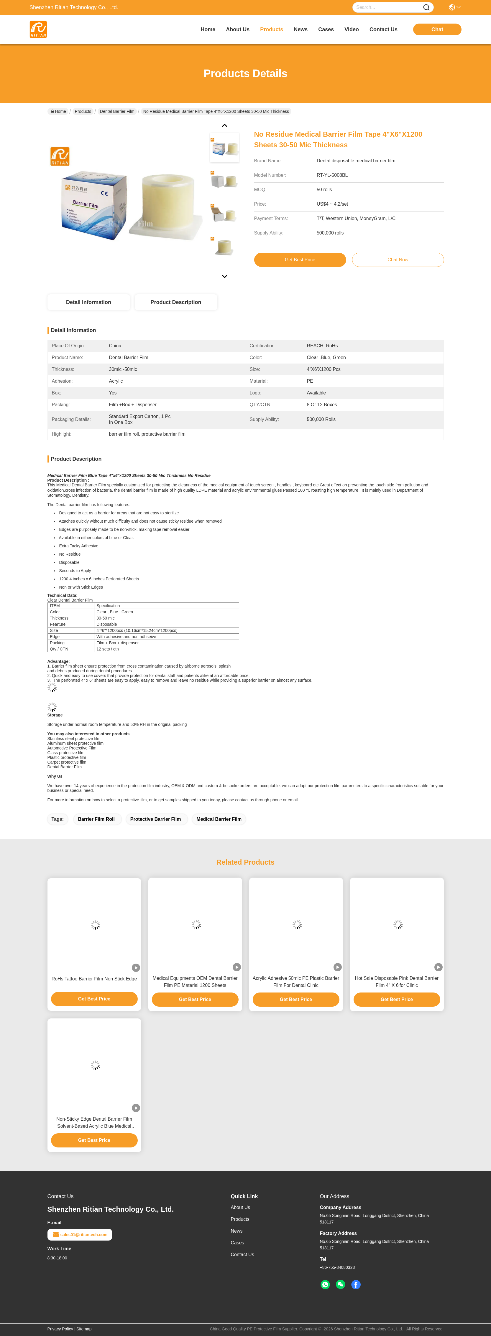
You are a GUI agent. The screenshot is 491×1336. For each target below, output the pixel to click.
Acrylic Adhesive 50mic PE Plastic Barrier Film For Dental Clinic (296, 982)
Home (208, 29)
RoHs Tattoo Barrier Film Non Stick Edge (94, 978)
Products (83, 111)
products (271, 29)
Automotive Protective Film (72, 748)
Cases (237, 1242)
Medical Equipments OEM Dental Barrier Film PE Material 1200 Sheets (194, 982)
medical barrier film (219, 819)
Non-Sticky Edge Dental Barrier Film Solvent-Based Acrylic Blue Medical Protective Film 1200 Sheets (94, 1123)
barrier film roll (96, 819)
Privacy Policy (60, 1329)
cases (326, 29)
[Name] (426, 7)
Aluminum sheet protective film (75, 743)
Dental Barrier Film (117, 111)
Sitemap (83, 1329)
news (301, 29)
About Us (240, 1207)
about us (237, 29)
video (351, 29)
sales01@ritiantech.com (80, 1234)
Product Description (175, 302)
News (237, 1230)
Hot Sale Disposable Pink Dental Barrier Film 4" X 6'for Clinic (397, 982)
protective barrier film (155, 819)
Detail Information (88, 302)
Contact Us (242, 1254)
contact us (384, 29)
